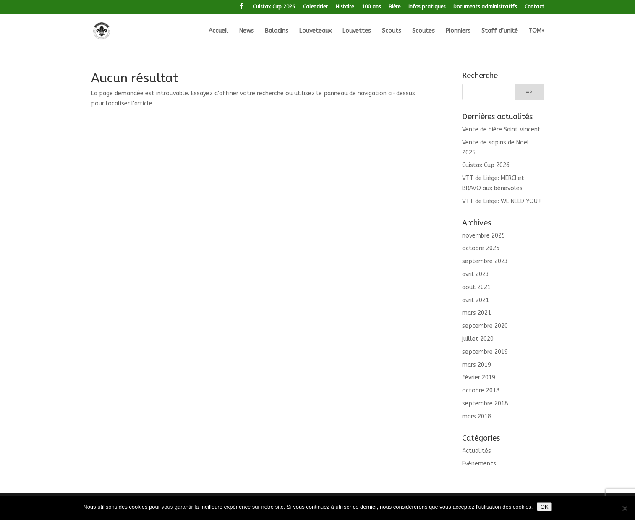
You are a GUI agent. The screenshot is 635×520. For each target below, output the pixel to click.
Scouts (391, 31)
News (246, 31)
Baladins (276, 31)
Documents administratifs (485, 7)
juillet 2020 (478, 338)
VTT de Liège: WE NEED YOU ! (501, 201)
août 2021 (476, 287)
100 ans (371, 7)
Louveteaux (315, 31)
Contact (534, 7)
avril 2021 (475, 300)
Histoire (345, 7)
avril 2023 (475, 274)
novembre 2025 (483, 235)
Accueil (218, 31)
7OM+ (536, 31)
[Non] (624, 508)
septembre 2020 (485, 325)
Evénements (479, 463)
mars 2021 (476, 312)
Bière (394, 7)
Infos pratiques (426, 7)
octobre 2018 (480, 390)
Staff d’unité (499, 31)
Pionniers (458, 31)
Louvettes (356, 31)
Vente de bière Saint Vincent (501, 129)
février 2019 (478, 377)
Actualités (476, 451)
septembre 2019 (485, 351)
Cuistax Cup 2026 (274, 7)
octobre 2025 (480, 248)
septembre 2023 (485, 261)
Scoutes (423, 31)
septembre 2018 (485, 403)
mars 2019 (476, 364)
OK (544, 507)
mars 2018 (476, 416)
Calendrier (315, 7)
